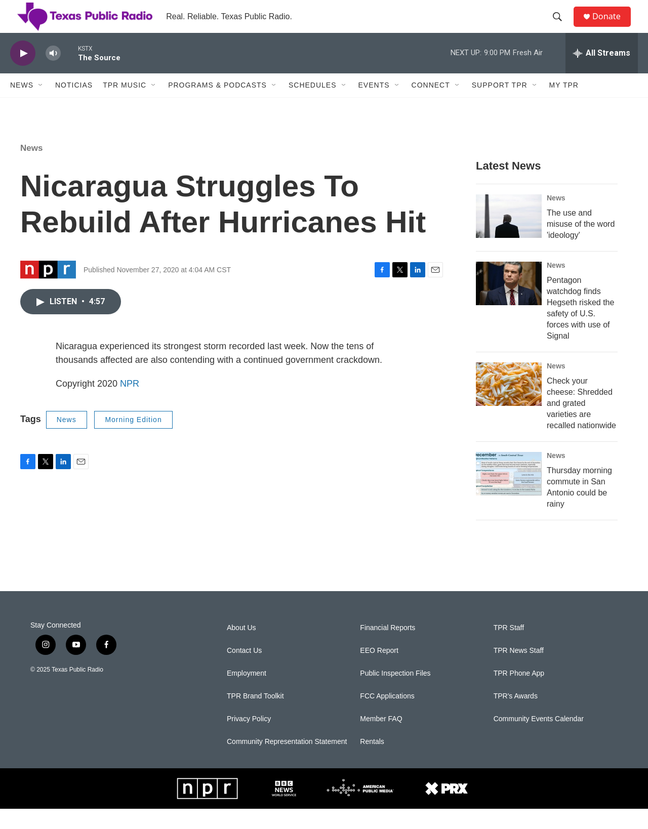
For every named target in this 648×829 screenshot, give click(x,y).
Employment (246, 693)
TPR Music (124, 105)
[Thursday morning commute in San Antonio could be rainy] (509, 494)
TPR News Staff (519, 671)
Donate (612, 26)
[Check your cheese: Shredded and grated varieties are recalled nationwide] (509, 404)
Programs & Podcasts (217, 105)
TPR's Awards (516, 716)
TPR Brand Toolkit (255, 716)
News (21, 105)
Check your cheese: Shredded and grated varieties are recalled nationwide (581, 423)
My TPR (564, 105)
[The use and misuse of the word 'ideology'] (509, 236)
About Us (241, 648)
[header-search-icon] (561, 26)
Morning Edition (133, 440)
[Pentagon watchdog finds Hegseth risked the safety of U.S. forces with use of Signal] (509, 303)
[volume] (53, 73)
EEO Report (379, 671)
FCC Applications (387, 716)
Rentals (372, 762)
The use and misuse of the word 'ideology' (581, 244)
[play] (23, 73)
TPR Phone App (519, 693)
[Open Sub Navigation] (41, 105)
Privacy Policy (249, 739)
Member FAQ (381, 739)
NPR (129, 404)
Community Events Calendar (539, 739)
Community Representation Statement (287, 762)
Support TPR (500, 105)
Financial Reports (387, 648)
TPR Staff (509, 648)
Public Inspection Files (395, 693)
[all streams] (601, 73)
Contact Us (244, 671)
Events (374, 105)
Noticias (74, 105)
